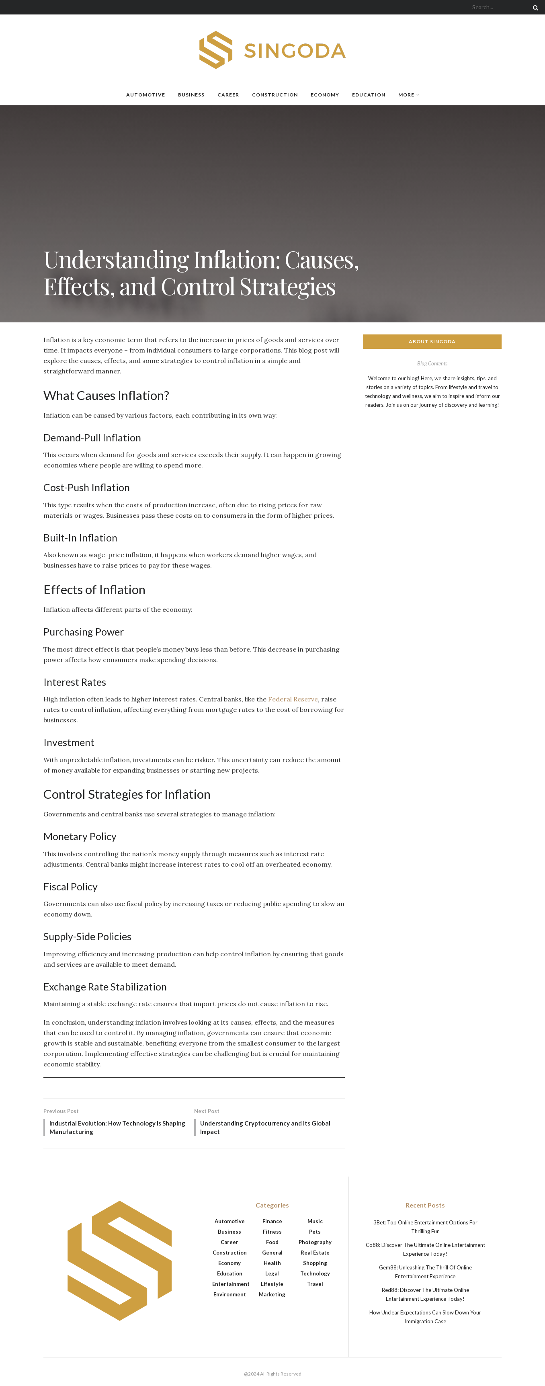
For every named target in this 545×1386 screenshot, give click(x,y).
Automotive (145, 95)
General (272, 1254)
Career (228, 95)
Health (272, 1264)
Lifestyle (272, 1285)
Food (272, 1243)
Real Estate (315, 1254)
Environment (229, 1295)
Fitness (272, 1233)
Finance (272, 1222)
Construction (275, 95)
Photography (315, 1243)
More (406, 95)
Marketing (272, 1295)
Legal (272, 1274)
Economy (325, 95)
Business (191, 95)
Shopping (315, 1264)
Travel (315, 1285)
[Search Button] (534, 7)
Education (368, 95)
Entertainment (231, 1285)
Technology (315, 1274)
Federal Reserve (293, 699)
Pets (315, 1233)
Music (315, 1222)
